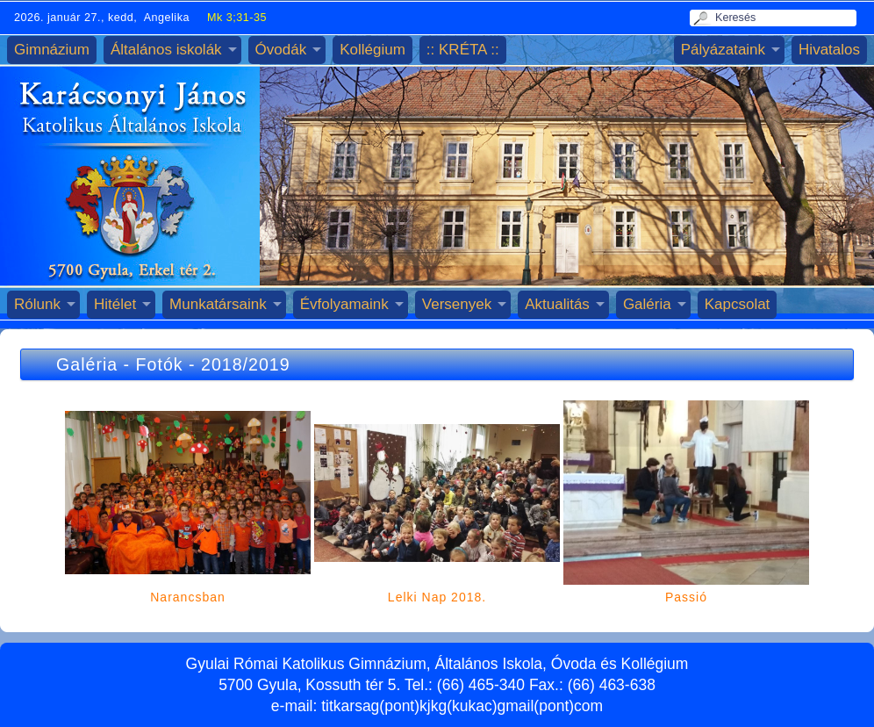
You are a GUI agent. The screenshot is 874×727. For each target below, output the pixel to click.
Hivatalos (829, 49)
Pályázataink (723, 49)
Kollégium (372, 49)
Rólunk (37, 304)
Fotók (159, 364)
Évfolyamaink (344, 304)
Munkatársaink (218, 304)
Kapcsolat (737, 304)
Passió (686, 597)
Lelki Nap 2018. (437, 597)
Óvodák (281, 49)
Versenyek (456, 304)
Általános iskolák (166, 49)
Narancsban (188, 597)
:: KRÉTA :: (462, 49)
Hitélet (115, 304)
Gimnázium (52, 49)
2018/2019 (245, 364)
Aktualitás (557, 304)
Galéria (647, 304)
